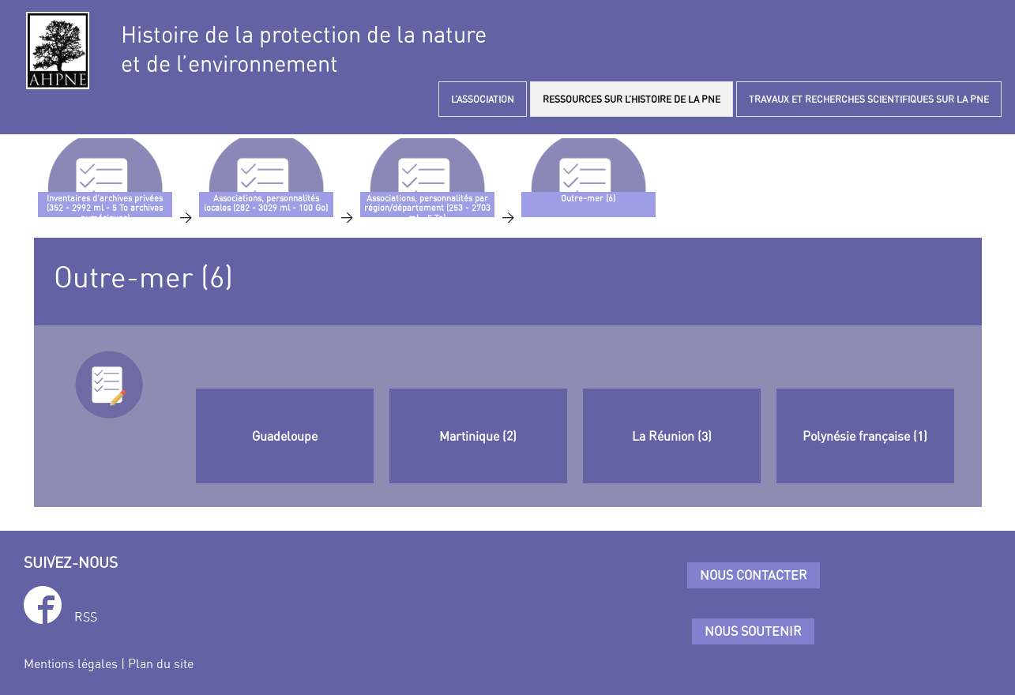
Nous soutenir (753, 631)
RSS (85, 617)
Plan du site (161, 663)
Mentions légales (71, 663)
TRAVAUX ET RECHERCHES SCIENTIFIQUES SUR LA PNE (869, 99)
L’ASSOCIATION (482, 99)
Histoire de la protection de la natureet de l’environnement (304, 49)
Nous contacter (753, 575)
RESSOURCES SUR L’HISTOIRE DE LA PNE (631, 99)
